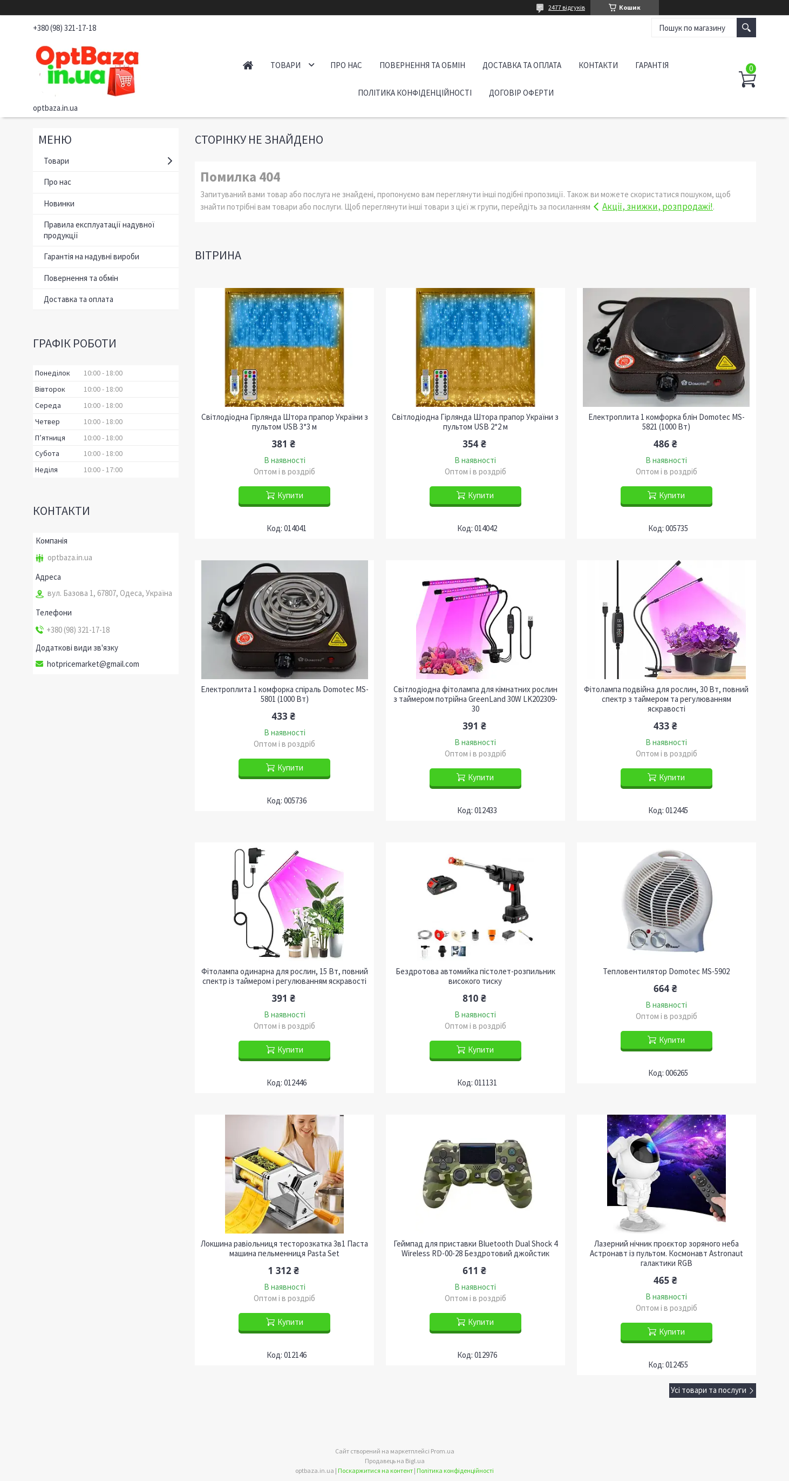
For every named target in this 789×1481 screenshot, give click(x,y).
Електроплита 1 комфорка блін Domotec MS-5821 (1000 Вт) (666, 422)
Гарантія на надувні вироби (91, 256)
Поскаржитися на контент (375, 1470)
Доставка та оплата (521, 65)
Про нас (346, 65)
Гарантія (652, 65)
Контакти (598, 65)
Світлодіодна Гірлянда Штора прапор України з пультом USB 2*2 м (475, 422)
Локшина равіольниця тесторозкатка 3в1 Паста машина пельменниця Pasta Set (284, 1248)
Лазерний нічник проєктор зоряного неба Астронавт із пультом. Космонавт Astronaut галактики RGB (666, 1253)
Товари (285, 65)
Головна (248, 65)
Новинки (59, 203)
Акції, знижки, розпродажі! (657, 206)
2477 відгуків (566, 7)
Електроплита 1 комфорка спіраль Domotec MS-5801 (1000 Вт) (285, 694)
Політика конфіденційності (415, 93)
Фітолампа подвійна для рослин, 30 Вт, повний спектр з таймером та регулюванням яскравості (666, 699)
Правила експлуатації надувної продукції (99, 229)
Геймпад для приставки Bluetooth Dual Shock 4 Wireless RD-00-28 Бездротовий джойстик (475, 1248)
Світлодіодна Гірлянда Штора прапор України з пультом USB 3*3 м (284, 422)
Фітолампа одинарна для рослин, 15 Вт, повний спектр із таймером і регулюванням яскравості (284, 976)
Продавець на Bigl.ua (395, 1461)
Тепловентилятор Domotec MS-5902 (666, 971)
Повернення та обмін (422, 65)
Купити (290, 495)
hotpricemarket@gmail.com (93, 664)
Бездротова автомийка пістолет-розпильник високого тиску (475, 976)
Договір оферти (521, 93)
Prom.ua (442, 1451)
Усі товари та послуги (708, 1390)
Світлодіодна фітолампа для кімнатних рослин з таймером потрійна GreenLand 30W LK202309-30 (475, 699)
